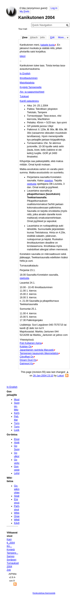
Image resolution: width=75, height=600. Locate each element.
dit (52, 37)
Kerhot (17, 413)
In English (25, 73)
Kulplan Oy (25, 346)
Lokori (60, 375)
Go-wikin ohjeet (17, 489)
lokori (22, 56)
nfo (42, 37)
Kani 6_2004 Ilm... (11, 543)
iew (24, 37)
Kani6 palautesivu (29, 101)
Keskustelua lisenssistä (44, 593)
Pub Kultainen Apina (31, 343)
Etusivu (18, 439)
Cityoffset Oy (26, 356)
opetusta (31, 184)
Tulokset (24, 96)
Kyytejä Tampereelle (30, 87)
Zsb (9, 570)
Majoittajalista (27, 82)
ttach (34, 37)
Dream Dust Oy (28, 360)
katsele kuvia (48, 44)
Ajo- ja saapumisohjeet (32, 91)
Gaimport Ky (26, 363)
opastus (48, 180)
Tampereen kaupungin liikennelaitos (39, 353)
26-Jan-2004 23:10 (43, 375)
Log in (54, 8)
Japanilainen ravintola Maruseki (37, 350)
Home (11, 11)
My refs (24, 11)
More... (62, 37)
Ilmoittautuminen (28, 78)
